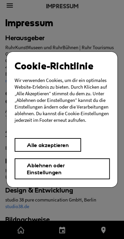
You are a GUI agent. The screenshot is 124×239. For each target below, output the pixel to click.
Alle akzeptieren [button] (48, 145)
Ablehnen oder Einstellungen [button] (46, 168)
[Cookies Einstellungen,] (62, 119)
